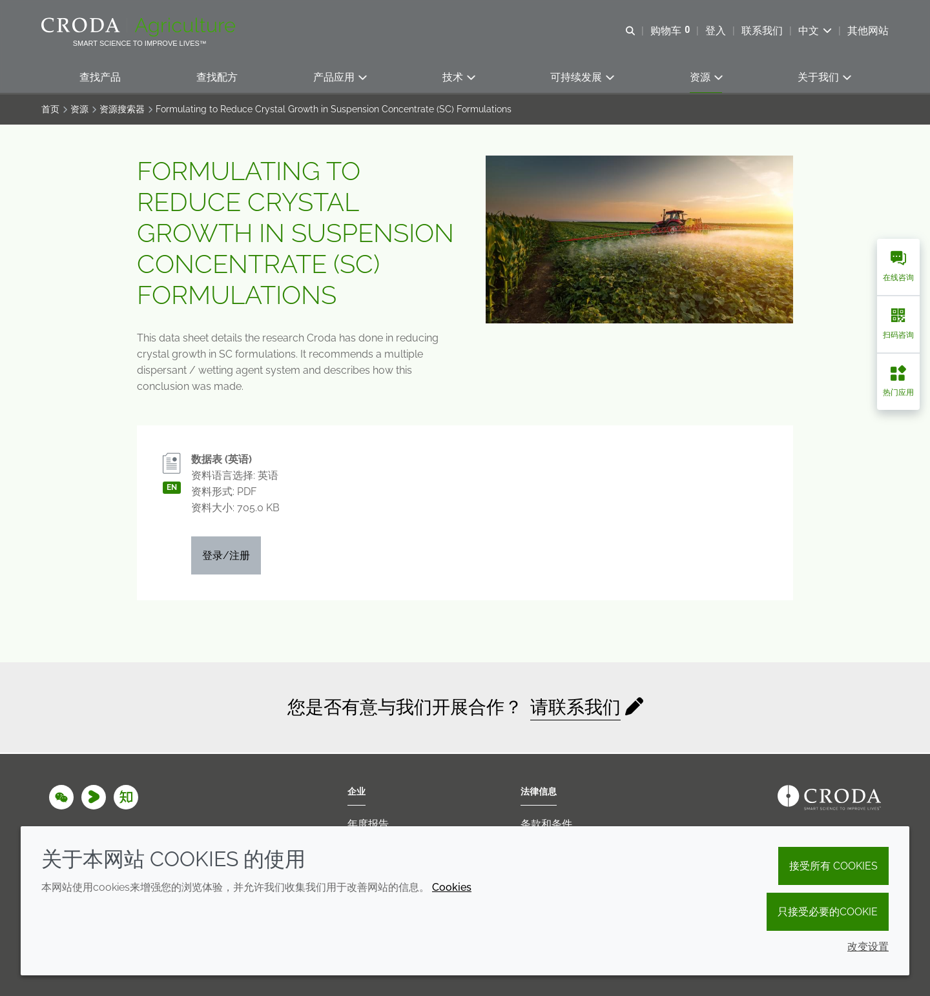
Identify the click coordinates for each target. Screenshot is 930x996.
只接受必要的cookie (828, 912)
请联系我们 (575, 708)
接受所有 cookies (833, 866)
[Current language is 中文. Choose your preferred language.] (815, 31)
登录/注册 (226, 557)
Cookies (451, 887)
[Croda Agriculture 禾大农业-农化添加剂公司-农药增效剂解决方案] (139, 27)
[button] (100, 78)
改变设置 (868, 946)
